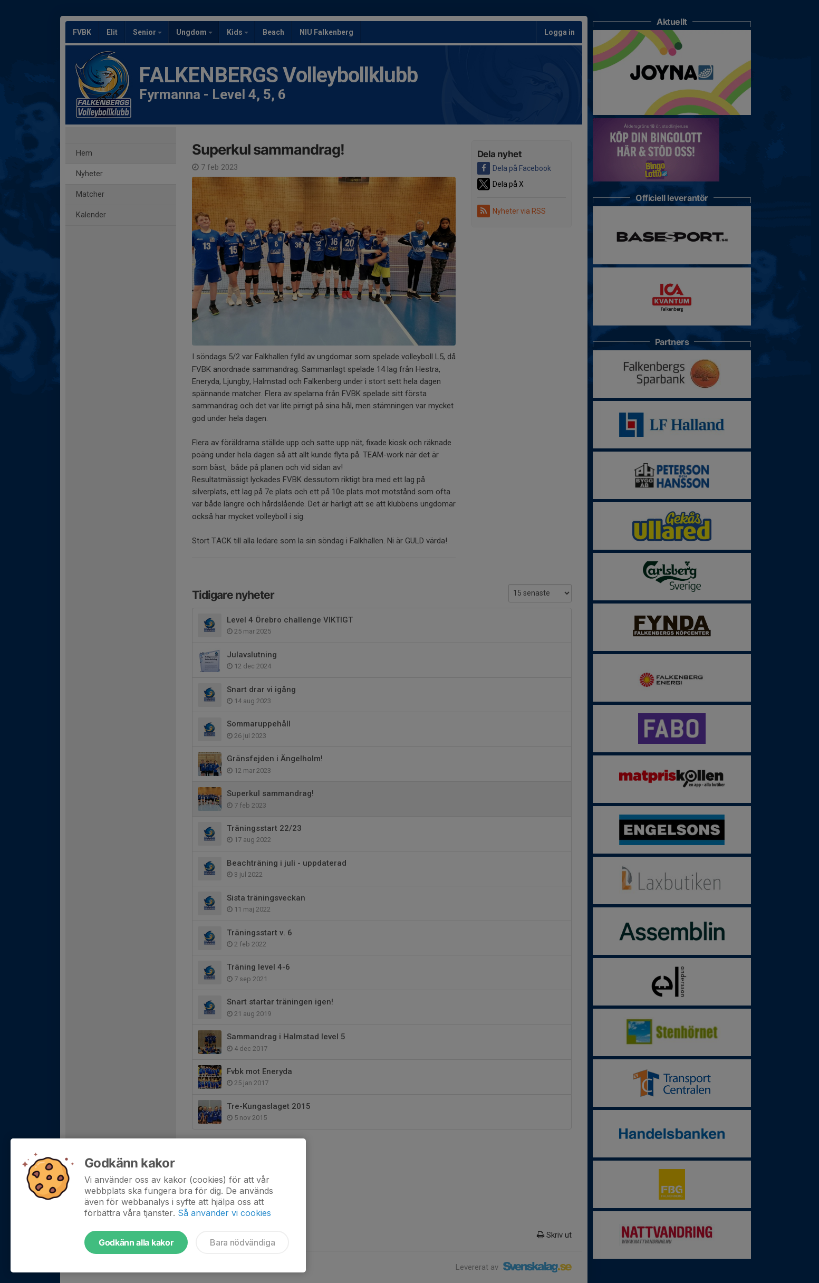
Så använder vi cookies (224, 1213)
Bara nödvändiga (242, 1242)
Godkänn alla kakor (136, 1242)
